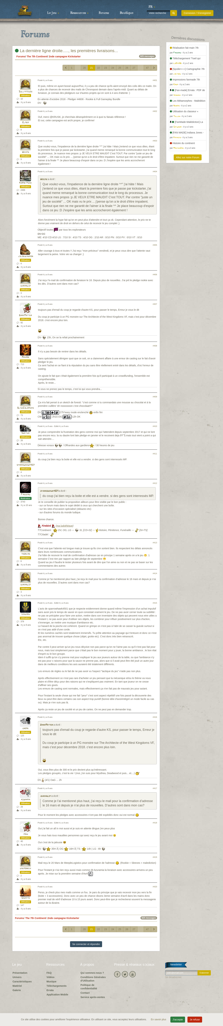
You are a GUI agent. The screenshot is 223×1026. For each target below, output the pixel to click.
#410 (155, 426)
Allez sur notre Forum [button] (187, 157)
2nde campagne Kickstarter (65, 56)
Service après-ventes (92, 997)
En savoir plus (159, 1019)
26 (126, 67)
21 (91, 67)
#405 (155, 245)
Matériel (17, 985)
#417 (155, 788)
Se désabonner (173, 977)
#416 (155, 717)
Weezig (25, 152)
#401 (155, 80)
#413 (155, 543)
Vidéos (51, 977)
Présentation (20, 972)
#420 (155, 887)
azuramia (25, 799)
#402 (155, 111)
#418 (155, 823)
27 (134, 67)
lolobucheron (25, 256)
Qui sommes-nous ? (92, 972)
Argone (25, 357)
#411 (155, 454)
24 (112, 67)
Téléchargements (57, 985)
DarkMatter (25, 315)
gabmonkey (25, 868)
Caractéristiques (22, 981)
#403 (155, 141)
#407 (155, 304)
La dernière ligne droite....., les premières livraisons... (66, 50)
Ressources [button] (79, 13)
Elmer (25, 122)
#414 (155, 573)
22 (98, 67)
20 (84, 67)
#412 (155, 483)
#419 (155, 857)
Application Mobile (57, 994)
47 (147, 67)
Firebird (25, 494)
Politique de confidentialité (88, 987)
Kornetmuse (25, 183)
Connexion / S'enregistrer (197, 13)
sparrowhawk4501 (25, 465)
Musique (51, 981)
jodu (25, 834)
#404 (155, 171)
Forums (104, 13)
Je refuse (195, 1019)
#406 (155, 274)
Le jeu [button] (53, 13)
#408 (155, 346)
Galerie (17, 990)
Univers (17, 977)
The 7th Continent (37, 56)
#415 (155, 603)
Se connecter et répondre (86, 944)
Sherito (25, 898)
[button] (151, 7)
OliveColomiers (25, 408)
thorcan (25, 554)
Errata (50, 990)
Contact (85, 992)
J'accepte (178, 1019)
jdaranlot (25, 286)
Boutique (126, 13)
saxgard (25, 614)
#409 (155, 397)
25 (119, 67)
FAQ (49, 972)
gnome (25, 728)
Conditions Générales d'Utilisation (93, 979)
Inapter (25, 433)
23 (105, 67)
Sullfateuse (25, 91)
